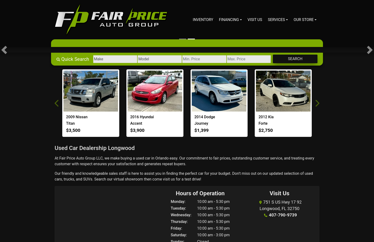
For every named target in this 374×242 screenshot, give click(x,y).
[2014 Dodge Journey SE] (219, 91)
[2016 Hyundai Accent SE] (154, 91)
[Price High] (249, 59)
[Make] (115, 59)
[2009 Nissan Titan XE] (90, 91)
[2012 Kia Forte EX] (283, 91)
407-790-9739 (283, 214)
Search (295, 59)
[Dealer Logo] (111, 20)
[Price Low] (204, 59)
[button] (4, 50)
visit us (169, 179)
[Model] (159, 59)
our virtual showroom (125, 179)
